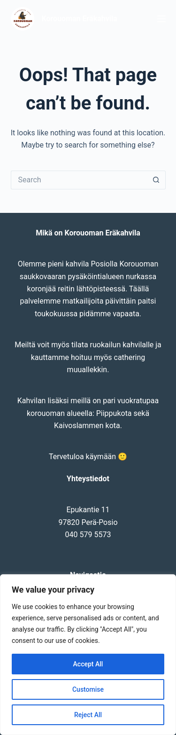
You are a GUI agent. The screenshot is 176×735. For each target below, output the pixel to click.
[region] (88, 654)
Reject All (88, 715)
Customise (88, 689)
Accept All (88, 664)
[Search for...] (79, 180)
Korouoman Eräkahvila (79, 18)
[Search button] (156, 180)
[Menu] (161, 19)
